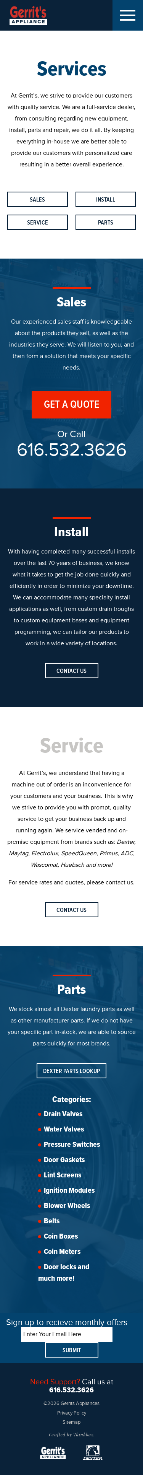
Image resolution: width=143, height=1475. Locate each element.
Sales (37, 200)
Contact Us (71, 671)
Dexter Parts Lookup (71, 1071)
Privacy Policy (71, 1413)
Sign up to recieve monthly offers (66, 1323)
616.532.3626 (72, 450)
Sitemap (71, 1422)
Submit (72, 1351)
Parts (105, 223)
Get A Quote (71, 404)
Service (37, 223)
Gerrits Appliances (35, 15)
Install (105, 200)
